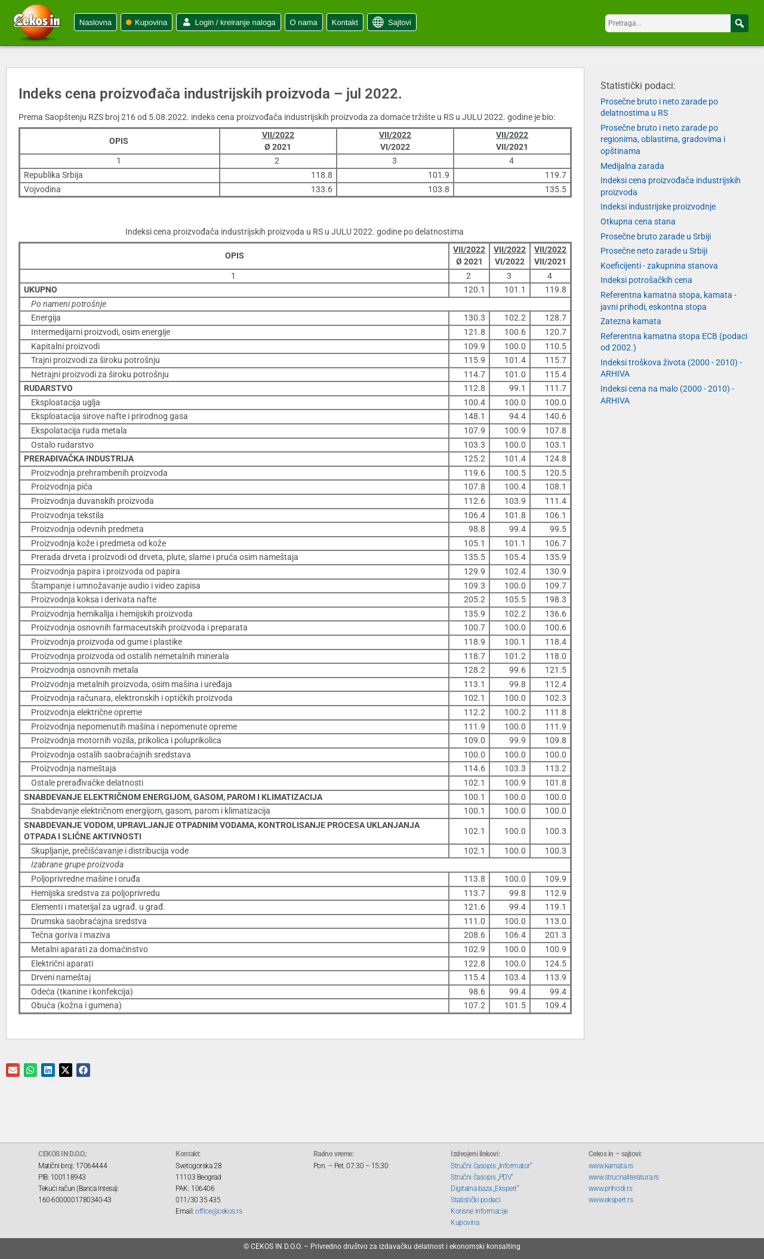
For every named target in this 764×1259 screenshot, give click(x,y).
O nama (304, 22)
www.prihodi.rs (611, 1188)
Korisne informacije (479, 1211)
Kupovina (151, 22)
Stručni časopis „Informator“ (491, 1166)
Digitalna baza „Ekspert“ (485, 1188)
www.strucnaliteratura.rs (624, 1177)
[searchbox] (676, 23)
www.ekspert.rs (611, 1200)
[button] (739, 23)
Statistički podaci (475, 1200)
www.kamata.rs (611, 1166)
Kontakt (345, 22)
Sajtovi (399, 22)
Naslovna (95, 22)
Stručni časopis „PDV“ (482, 1177)
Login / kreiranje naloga (235, 22)
